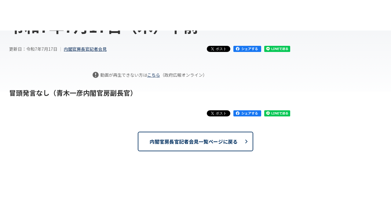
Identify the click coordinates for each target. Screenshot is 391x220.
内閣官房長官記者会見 (85, 49)
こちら (153, 75)
